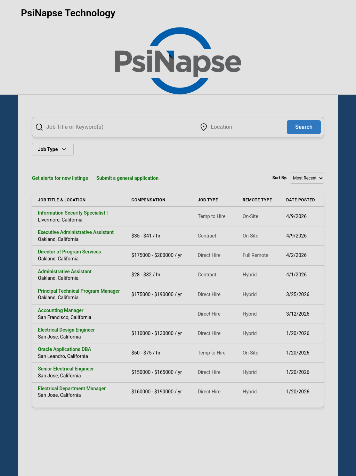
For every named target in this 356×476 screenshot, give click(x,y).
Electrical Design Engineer (66, 330)
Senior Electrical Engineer (66, 368)
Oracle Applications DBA (64, 349)
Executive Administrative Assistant (76, 232)
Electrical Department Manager (72, 388)
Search (304, 127)
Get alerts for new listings (60, 178)
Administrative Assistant (64, 271)
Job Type (53, 149)
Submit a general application (127, 178)
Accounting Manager (60, 310)
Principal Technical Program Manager (79, 291)
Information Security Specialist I (73, 213)
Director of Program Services (69, 251)
